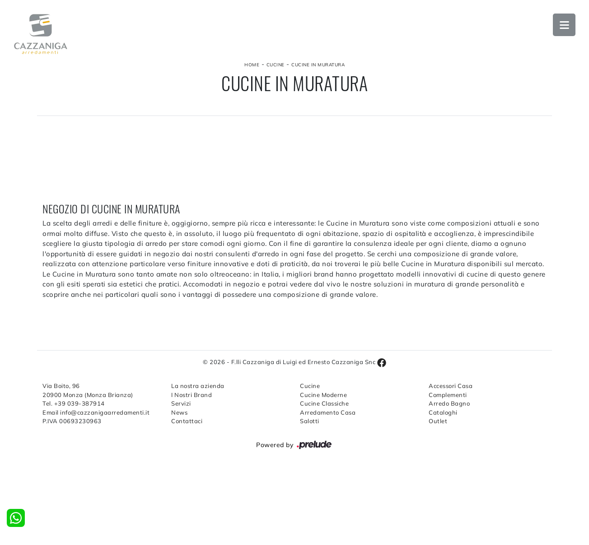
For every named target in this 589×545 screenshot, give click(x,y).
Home (251, 65)
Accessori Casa (450, 385)
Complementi (448, 394)
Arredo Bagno (449, 403)
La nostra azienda (197, 385)
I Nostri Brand (191, 394)
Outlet (438, 421)
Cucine (275, 65)
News (179, 412)
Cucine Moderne (323, 394)
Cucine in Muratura (318, 65)
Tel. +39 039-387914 (73, 403)
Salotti (309, 421)
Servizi (181, 403)
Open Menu (564, 25)
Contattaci (186, 421)
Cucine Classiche (324, 403)
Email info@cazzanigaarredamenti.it (96, 412)
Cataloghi (443, 412)
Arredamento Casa (327, 412)
